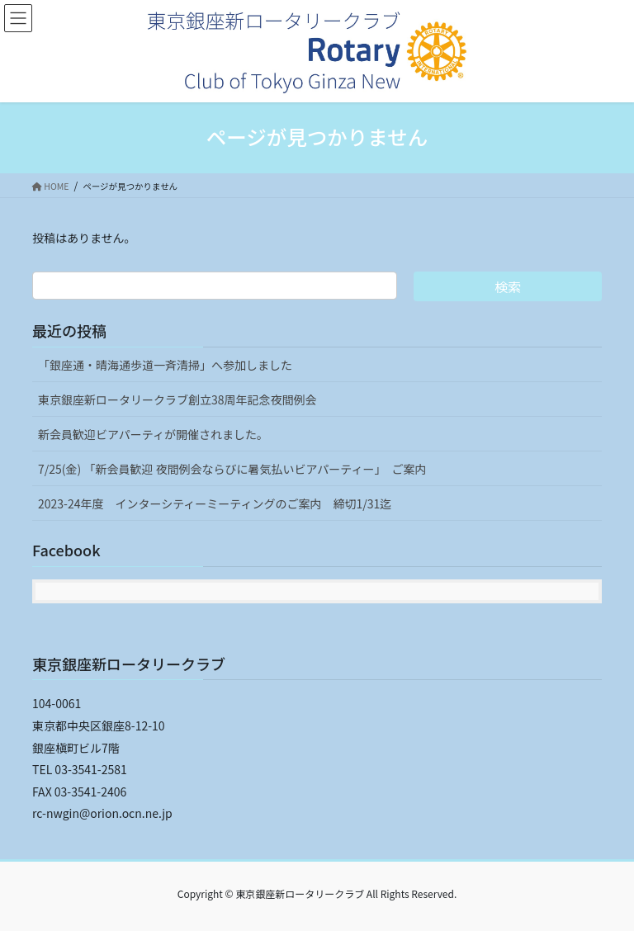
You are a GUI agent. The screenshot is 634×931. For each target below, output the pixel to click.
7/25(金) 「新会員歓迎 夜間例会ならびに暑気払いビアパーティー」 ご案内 (232, 469)
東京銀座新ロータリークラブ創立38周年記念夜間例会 (177, 399)
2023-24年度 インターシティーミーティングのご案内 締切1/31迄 (214, 503)
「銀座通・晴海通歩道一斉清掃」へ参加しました (165, 365)
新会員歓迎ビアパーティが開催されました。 (153, 434)
